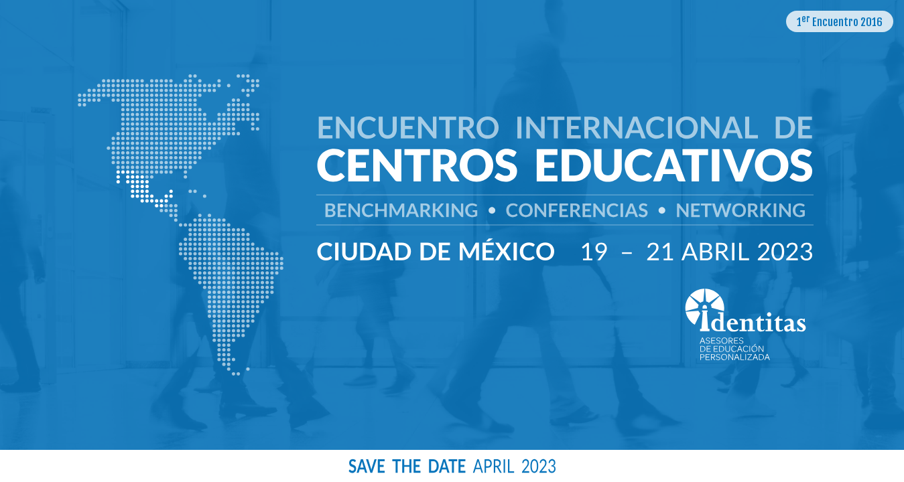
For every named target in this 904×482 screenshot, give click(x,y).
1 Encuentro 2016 (840, 21)
